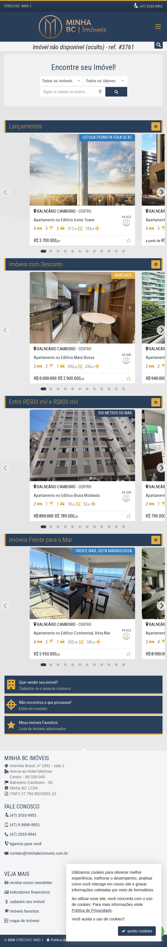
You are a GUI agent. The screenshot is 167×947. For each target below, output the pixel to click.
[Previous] (38, 170)
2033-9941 (23, 834)
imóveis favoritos (24, 911)
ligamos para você (26, 844)
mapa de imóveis (25, 920)
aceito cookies (137, 931)
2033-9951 (151, 6)
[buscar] (116, 92)
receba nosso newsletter (31, 882)
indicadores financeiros (30, 892)
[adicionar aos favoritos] (131, 241)
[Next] (129, 170)
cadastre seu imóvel (27, 901)
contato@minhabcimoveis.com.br (39, 853)
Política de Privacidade (92, 910)
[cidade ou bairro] (72, 92)
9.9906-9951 (25, 825)
